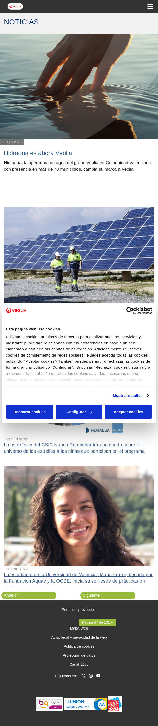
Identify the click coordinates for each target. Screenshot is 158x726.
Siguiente (91, 595)
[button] (97, 622)
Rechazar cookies (29, 412)
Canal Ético (79, 664)
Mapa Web (79, 628)
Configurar (79, 412)
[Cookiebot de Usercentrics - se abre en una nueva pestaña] (130, 310)
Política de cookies (79, 646)
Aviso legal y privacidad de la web (79, 637)
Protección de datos (79, 655)
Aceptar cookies (128, 412)
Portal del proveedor (78, 610)
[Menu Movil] (150, 6)
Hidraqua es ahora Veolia (38, 153)
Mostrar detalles (128, 395)
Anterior (11, 595)
